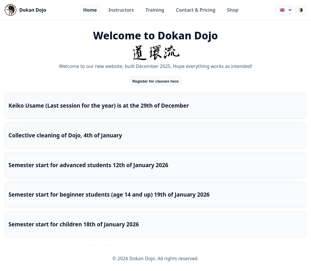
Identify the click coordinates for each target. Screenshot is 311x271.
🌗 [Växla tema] (300, 10)
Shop (233, 10)
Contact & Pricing (195, 10)
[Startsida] (25, 10)
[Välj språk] (284, 10)
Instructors (121, 10)
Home (90, 10)
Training (155, 10)
